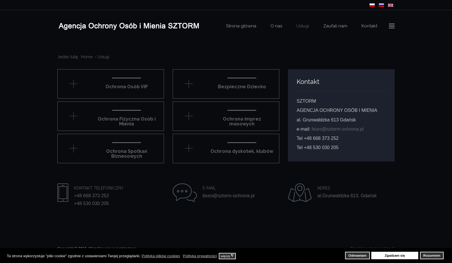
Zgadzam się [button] (395, 255)
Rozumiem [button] (431, 255)
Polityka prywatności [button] (200, 256)
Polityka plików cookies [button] (161, 256)
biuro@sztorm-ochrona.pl (338, 129)
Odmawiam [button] (357, 255)
